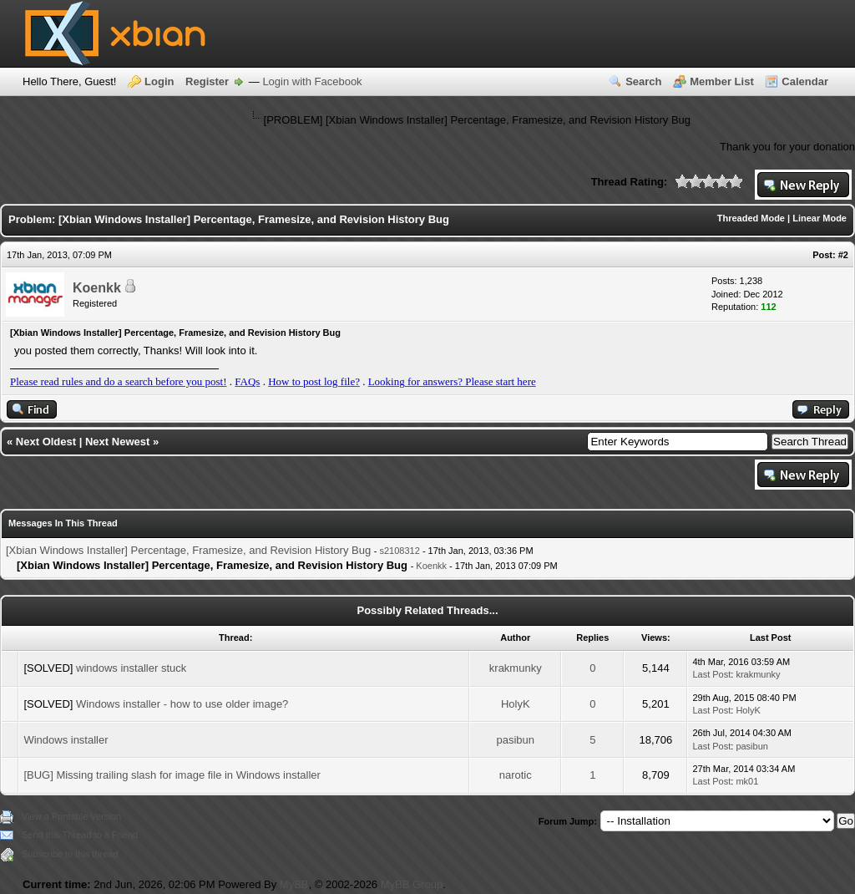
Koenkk (97, 288)
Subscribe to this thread (70, 854)
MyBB (294, 884)
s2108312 (400, 551)
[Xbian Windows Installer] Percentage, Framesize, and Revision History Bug (188, 550)
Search (643, 81)
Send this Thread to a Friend (80, 835)
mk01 (747, 781)
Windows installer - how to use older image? (182, 704)
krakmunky (515, 668)
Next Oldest (46, 441)
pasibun (515, 740)
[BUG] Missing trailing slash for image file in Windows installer (171, 775)
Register (207, 81)
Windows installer (65, 740)
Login (159, 81)
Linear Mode (819, 218)
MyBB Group (412, 884)
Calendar (805, 81)
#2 (843, 255)
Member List (722, 81)
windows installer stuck (131, 668)
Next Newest (117, 441)
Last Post (711, 674)
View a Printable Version (71, 816)
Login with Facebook (312, 81)
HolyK (515, 704)
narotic (515, 775)
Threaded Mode (751, 218)
